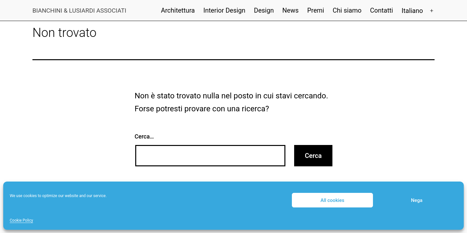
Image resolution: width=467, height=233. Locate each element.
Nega (416, 200)
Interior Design (224, 10)
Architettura (178, 10)
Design (264, 10)
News (290, 10)
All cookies (332, 200)
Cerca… (144, 136)
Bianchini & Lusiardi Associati (79, 10)
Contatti (381, 10)
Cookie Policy (21, 220)
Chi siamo (347, 10)
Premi (315, 10)
